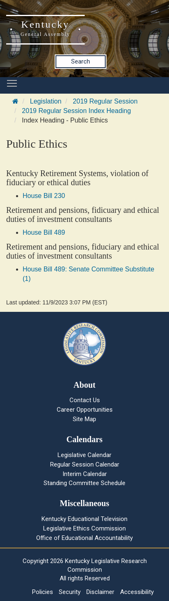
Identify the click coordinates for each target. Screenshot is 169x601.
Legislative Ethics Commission (84, 528)
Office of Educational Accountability (84, 538)
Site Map (84, 419)
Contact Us (84, 400)
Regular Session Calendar (84, 464)
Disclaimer (100, 592)
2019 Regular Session (105, 101)
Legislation (46, 101)
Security (70, 592)
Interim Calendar (85, 474)
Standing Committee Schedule (84, 483)
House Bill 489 (44, 232)
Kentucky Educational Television (84, 519)
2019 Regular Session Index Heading (76, 110)
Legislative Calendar (84, 455)
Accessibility (137, 592)
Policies (42, 592)
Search (80, 61)
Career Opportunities (85, 409)
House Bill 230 (44, 195)
